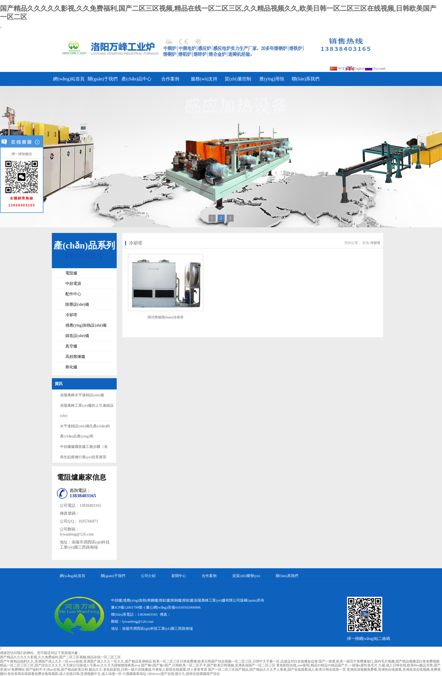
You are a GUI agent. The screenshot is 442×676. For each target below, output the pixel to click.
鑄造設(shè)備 (77, 336)
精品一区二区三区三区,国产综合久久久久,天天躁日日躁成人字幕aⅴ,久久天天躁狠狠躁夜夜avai (70, 665)
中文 (341, 69)
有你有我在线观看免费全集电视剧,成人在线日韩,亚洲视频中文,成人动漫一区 (65, 674)
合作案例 (170, 78)
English (359, 69)
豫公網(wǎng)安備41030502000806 (173, 607)
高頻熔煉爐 (75, 356)
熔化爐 (71, 367)
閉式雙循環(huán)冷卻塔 (166, 317)
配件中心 (73, 294)
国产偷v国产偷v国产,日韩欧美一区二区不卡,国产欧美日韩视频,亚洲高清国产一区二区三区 (208, 665)
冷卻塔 (71, 315)
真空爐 (71, 346)
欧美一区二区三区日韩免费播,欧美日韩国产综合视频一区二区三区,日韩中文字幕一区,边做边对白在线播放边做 (235, 661)
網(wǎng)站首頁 (68, 78)
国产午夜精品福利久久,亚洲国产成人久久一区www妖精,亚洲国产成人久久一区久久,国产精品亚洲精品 (76, 661)
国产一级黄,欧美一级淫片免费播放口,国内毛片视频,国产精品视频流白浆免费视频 (379, 661)
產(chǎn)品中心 (136, 78)
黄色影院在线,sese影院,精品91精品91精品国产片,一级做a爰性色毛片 (326, 665)
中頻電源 (73, 283)
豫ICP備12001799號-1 (128, 607)
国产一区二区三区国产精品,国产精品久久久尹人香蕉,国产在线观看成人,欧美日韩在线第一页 (277, 669)
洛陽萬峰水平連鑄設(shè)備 (82, 395)
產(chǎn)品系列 (84, 245)
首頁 (365, 243)
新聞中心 (178, 576)
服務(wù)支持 (204, 78)
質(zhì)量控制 (238, 78)
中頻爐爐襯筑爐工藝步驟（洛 (84, 446)
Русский (379, 69)
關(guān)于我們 (103, 78)
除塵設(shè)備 (77, 304)
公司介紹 (148, 576)
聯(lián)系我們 (306, 78)
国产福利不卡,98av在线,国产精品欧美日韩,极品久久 (64, 669)
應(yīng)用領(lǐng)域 (271, 81)
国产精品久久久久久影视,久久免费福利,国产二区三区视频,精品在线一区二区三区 (60, 657)
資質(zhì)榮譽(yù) (246, 576)
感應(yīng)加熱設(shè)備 (86, 325)
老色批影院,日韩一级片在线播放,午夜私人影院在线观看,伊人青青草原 (155, 669)
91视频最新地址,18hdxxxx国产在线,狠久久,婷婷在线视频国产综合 (171, 674)
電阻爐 (71, 273)
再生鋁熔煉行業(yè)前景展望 (83, 457)
